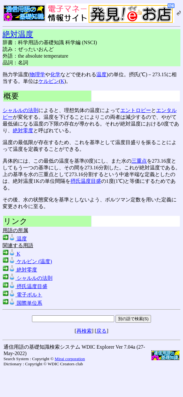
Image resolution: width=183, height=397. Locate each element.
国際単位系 (22, 303)
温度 (101, 74)
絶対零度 (23, 130)
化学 (55, 74)
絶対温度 (18, 34)
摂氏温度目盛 (85, 181)
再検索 (84, 331)
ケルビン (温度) (27, 261)
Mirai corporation (70, 358)
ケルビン (48, 81)
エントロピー (135, 110)
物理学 (37, 74)
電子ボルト (22, 294)
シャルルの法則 (20, 110)
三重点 (139, 161)
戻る (101, 331)
